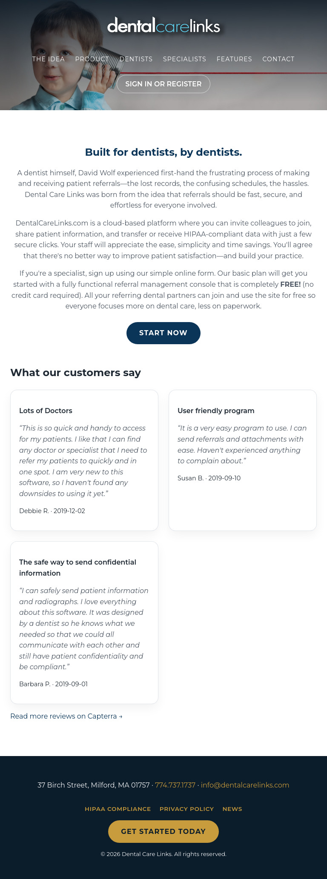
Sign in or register (164, 84)
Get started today (163, 832)
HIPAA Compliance (118, 808)
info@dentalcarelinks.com (245, 785)
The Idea (48, 59)
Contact (279, 59)
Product (92, 59)
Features (234, 59)
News (232, 808)
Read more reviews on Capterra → (66, 716)
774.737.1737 (175, 785)
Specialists (185, 59)
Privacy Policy (187, 808)
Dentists (136, 59)
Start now (163, 333)
